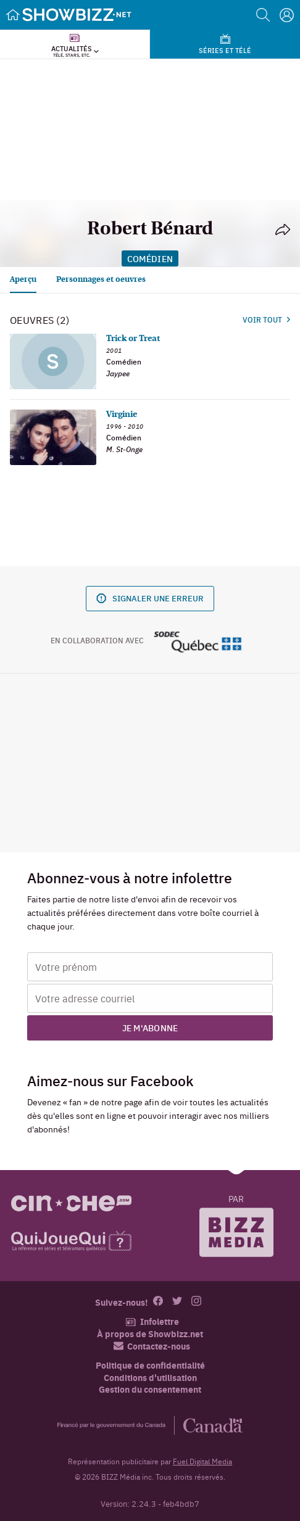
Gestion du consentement (150, 1389)
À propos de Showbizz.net (150, 1334)
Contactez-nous (152, 1346)
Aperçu (23, 280)
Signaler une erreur (150, 598)
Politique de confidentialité (150, 1365)
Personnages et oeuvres (101, 280)
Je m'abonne (150, 1027)
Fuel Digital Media (202, 1461)
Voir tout (266, 319)
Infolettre (152, 1321)
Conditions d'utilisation (150, 1377)
